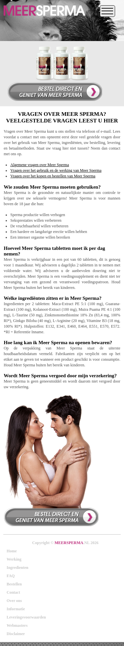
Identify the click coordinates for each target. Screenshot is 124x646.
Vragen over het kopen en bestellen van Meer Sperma (52, 176)
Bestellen (14, 584)
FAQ (11, 576)
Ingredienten (17, 567)
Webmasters (17, 625)
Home (12, 551)
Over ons (14, 600)
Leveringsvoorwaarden (26, 617)
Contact (13, 592)
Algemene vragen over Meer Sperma (39, 164)
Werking (14, 559)
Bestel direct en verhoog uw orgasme (51, 516)
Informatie (16, 609)
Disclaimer (16, 633)
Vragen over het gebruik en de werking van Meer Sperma (56, 170)
